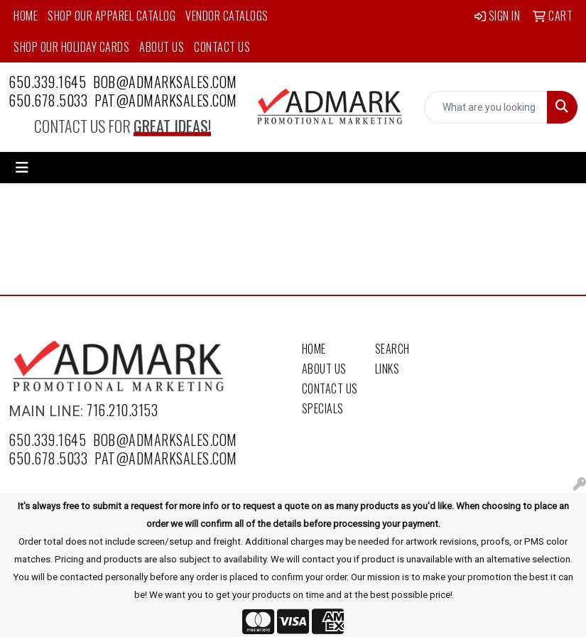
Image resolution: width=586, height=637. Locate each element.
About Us (161, 46)
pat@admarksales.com (165, 100)
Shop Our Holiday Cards (71, 46)
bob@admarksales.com (165, 81)
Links (387, 368)
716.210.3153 (122, 409)
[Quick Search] (486, 107)
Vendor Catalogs (226, 15)
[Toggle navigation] (22, 168)
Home (25, 15)
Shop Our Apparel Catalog (111, 15)
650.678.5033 (48, 100)
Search (392, 348)
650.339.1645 (47, 81)
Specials (323, 408)
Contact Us (222, 46)
